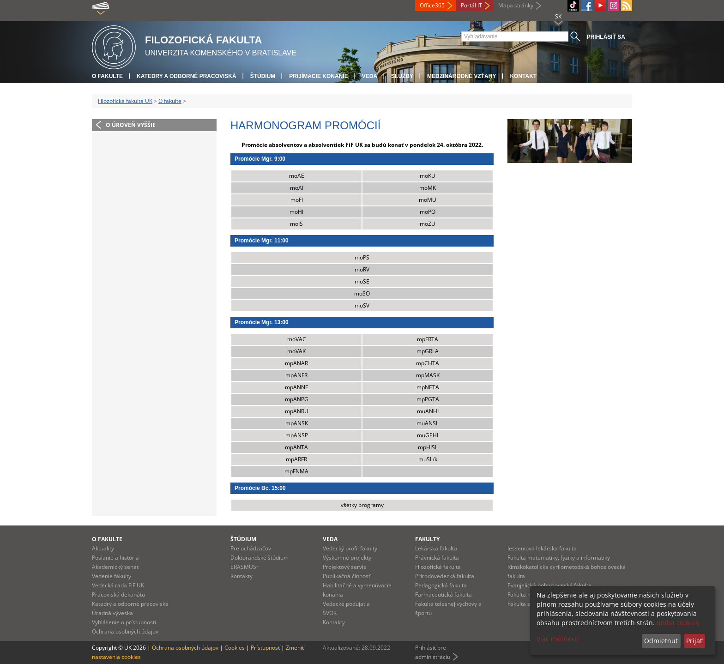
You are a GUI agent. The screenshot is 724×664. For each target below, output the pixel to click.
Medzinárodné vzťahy (461, 76)
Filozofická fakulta (438, 567)
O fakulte (107, 76)
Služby (402, 76)
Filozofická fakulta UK (125, 101)
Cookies (234, 648)
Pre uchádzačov (250, 548)
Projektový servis (344, 567)
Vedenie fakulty (111, 576)
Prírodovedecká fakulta (444, 576)
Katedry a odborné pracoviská (186, 76)
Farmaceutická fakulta (443, 594)
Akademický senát (115, 567)
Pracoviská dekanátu (118, 594)
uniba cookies (678, 622)
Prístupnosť (265, 648)
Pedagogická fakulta (441, 585)
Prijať (694, 640)
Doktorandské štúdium (259, 557)
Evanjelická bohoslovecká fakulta (549, 585)
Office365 (432, 5)
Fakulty (427, 539)
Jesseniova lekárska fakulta (542, 548)
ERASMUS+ (244, 567)
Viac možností (558, 638)
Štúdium (263, 76)
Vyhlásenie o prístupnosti (124, 622)
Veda (369, 76)
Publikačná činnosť (346, 576)
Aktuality (103, 548)
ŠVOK (330, 613)
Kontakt (523, 76)
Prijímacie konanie (318, 76)
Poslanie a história (115, 557)
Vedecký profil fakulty (350, 548)
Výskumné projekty (347, 557)
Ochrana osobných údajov (125, 631)
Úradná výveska (112, 613)
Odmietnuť (661, 640)
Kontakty (241, 576)
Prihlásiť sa (606, 37)
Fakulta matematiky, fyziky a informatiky (558, 557)
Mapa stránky (515, 5)
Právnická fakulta (437, 557)
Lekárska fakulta (436, 548)
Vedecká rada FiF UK (118, 585)
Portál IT (471, 5)
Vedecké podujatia (346, 604)
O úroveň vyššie (131, 125)
